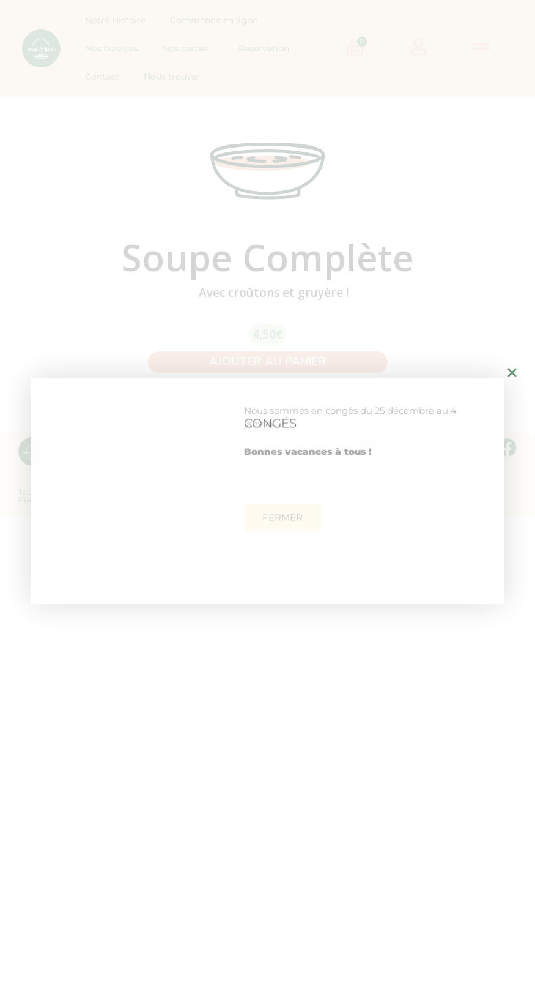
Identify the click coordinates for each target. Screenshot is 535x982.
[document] (267, 491)
